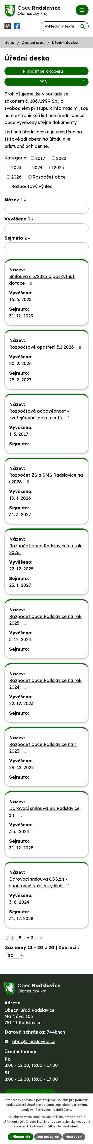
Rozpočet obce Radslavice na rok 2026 (45, 549)
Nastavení (73, 1137)
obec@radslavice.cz (33, 1041)
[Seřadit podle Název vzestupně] (25, 199)
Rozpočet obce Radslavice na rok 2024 (45, 684)
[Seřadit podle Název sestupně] (25, 201)
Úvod (9, 42)
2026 (16, 177)
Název (13, 200)
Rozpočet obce (49, 177)
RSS (62, 81)
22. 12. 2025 (21, 569)
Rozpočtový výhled (32, 186)
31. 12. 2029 (21, 316)
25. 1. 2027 (20, 585)
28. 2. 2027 (20, 380)
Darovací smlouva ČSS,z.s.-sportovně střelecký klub (40, 882)
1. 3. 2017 (18, 434)
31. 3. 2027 (20, 514)
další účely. (64, 1110)
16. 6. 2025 (20, 299)
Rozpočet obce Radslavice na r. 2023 (43, 748)
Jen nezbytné (48, 1137)
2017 (40, 158)
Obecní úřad (33, 42)
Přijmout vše (21, 1137)
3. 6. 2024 (19, 831)
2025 (59, 167)
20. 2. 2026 (20, 363)
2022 (61, 158)
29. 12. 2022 (21, 767)
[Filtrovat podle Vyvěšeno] (46, 228)
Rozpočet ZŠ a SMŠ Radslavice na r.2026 (46, 478)
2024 (37, 167)
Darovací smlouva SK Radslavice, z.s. (45, 811)
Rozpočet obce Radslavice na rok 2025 (45, 620)
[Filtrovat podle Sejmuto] (46, 247)
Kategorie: (15, 158)
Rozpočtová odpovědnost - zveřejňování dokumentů (40, 414)
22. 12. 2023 (21, 703)
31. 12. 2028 (21, 848)
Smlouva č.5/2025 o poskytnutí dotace (42, 280)
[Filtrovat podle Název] (46, 209)
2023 (16, 167)
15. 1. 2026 (20, 498)
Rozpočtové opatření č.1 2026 (46, 347)
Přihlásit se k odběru (54, 71)
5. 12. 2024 (20, 639)
